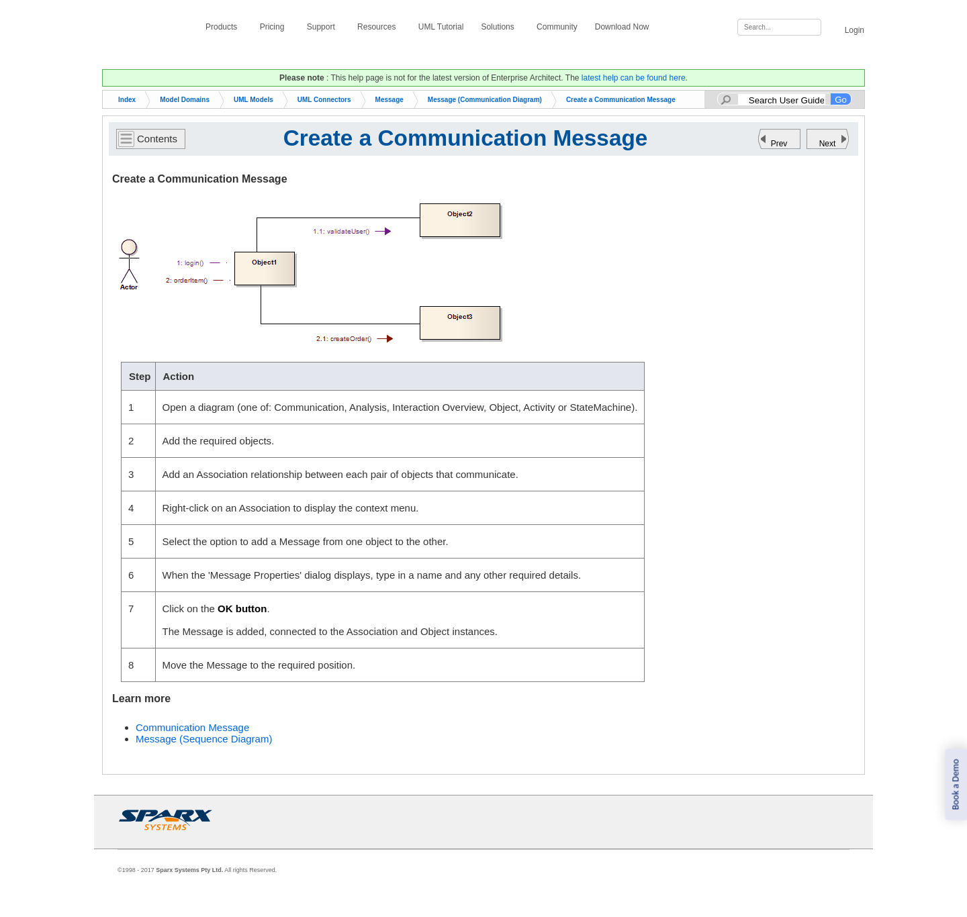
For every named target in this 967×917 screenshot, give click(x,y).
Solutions (500, 27)
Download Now (624, 27)
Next (827, 143)
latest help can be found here (634, 78)
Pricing (274, 27)
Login (847, 28)
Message (389, 99)
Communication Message (192, 727)
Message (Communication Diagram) (485, 99)
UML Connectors (324, 99)
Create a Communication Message (621, 99)
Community (557, 27)
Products (223, 27)
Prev (779, 143)
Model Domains (185, 99)
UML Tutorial (441, 27)
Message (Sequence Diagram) (204, 738)
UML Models (253, 99)
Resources (379, 27)
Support (323, 27)
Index (127, 99)
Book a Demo (955, 784)
